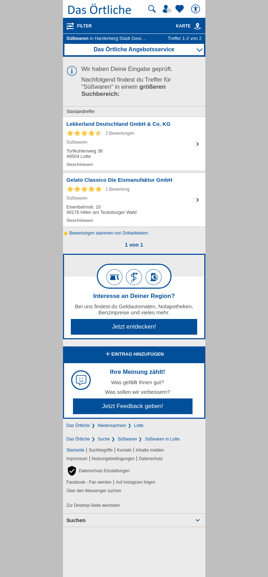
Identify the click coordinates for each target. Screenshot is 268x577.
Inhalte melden (150, 450)
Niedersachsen (112, 425)
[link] (197, 26)
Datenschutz (151, 458)
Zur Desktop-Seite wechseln (93, 505)
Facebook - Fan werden (89, 482)
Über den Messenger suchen (94, 490)
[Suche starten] (152, 9)
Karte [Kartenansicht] (188, 26)
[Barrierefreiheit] (196, 9)
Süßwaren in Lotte (162, 439)
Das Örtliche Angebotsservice (134, 49)
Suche (104, 439)
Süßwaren (127, 439)
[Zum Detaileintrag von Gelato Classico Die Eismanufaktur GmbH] (134, 199)
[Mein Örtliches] (168, 9)
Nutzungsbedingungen (113, 458)
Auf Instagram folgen (135, 482)
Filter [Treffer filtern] (84, 26)
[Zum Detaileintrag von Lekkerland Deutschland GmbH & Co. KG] (134, 143)
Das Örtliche (78, 425)
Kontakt (124, 450)
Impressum (77, 458)
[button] (98, 471)
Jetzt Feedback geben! (132, 406)
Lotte (139, 425)
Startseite (76, 450)
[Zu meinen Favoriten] (180, 9)
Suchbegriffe (100, 450)
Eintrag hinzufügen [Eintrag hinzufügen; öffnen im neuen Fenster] (134, 354)
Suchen (76, 520)
